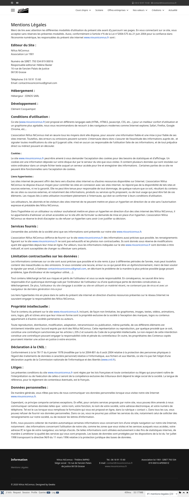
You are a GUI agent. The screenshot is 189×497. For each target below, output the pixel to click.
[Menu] (13, 10)
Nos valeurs (138, 10)
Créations (156, 10)
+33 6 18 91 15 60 (142, 3)
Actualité (173, 10)
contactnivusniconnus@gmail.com (67, 268)
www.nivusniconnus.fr (96, 37)
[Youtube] (17, 2)
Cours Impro (82, 10)
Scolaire (99, 10)
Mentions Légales (19, 467)
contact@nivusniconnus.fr (165, 3)
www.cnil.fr (108, 359)
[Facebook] (12, 2)
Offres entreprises (116, 10)
